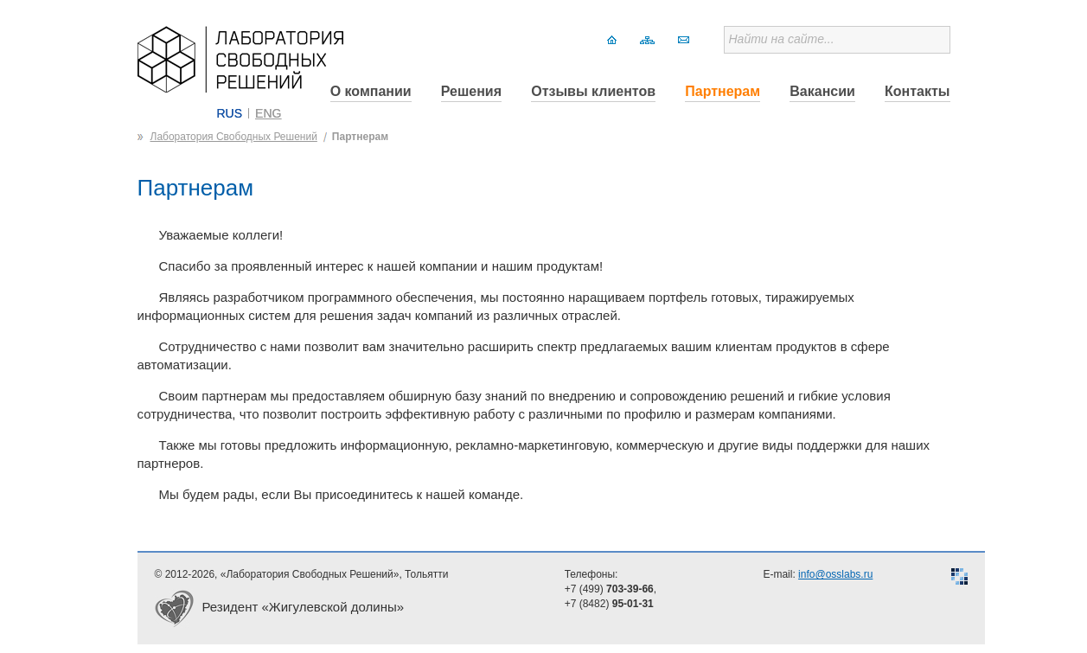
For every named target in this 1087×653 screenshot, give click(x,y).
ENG (268, 113)
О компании (371, 91)
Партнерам (722, 91)
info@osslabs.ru (835, 574)
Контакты (917, 91)
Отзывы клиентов (593, 91)
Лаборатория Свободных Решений (233, 137)
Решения (471, 91)
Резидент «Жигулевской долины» (303, 606)
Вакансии (822, 91)
